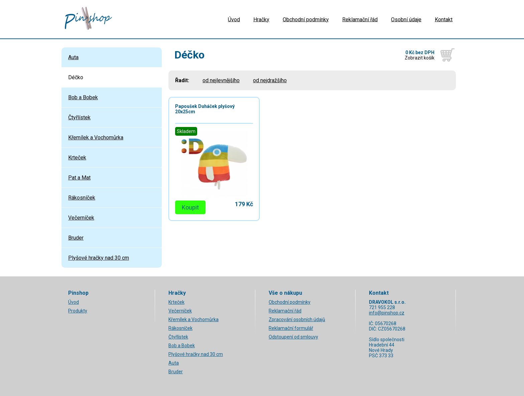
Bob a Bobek (83, 97)
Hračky (261, 19)
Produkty (77, 310)
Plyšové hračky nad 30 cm (98, 258)
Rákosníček (81, 197)
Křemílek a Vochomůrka (95, 137)
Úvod (234, 19)
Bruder (76, 238)
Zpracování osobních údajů (297, 319)
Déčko (75, 77)
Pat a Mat (79, 177)
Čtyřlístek (79, 117)
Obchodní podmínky (306, 19)
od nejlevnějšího (221, 80)
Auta (73, 57)
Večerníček (81, 218)
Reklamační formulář (291, 328)
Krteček (77, 157)
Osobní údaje (406, 19)
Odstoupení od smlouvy (293, 337)
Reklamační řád (360, 19)
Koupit (190, 207)
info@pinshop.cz (386, 312)
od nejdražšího (270, 80)
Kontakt (443, 19)
